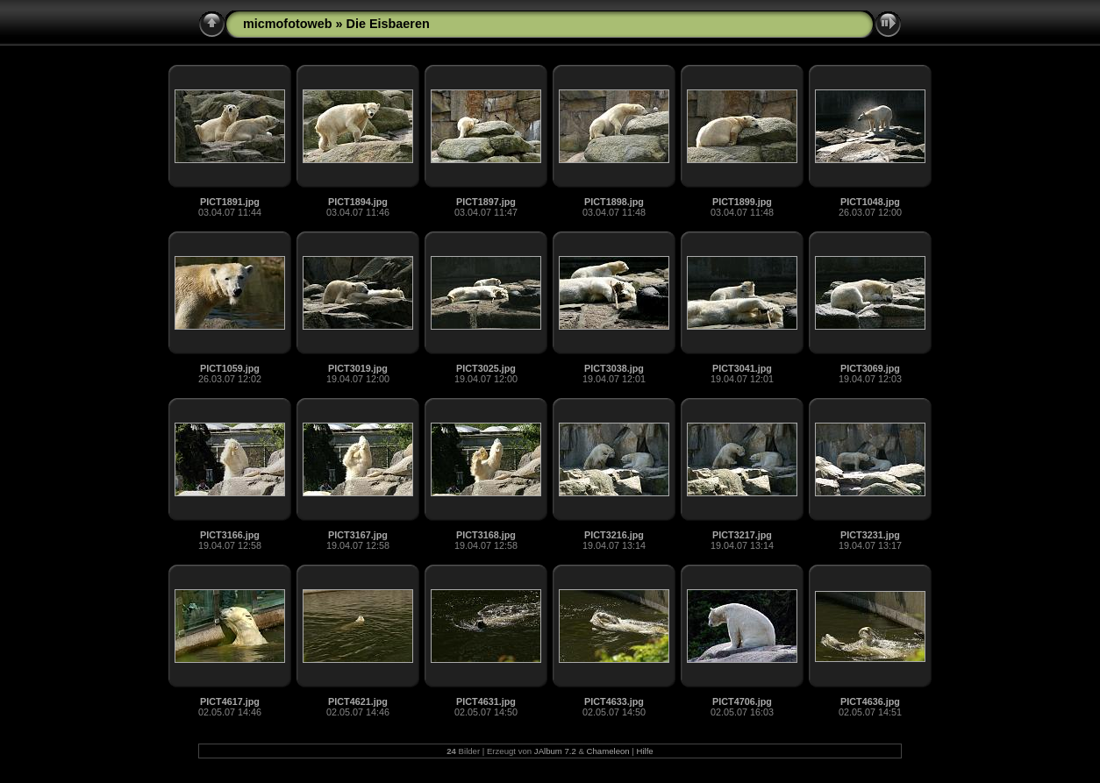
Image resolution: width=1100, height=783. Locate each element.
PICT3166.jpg (230, 535)
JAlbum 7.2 (555, 751)
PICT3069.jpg (870, 368)
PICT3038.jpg (614, 368)
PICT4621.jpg (358, 701)
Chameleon (608, 751)
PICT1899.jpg (742, 201)
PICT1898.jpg (614, 201)
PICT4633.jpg (614, 701)
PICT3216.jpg (614, 535)
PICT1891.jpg (230, 201)
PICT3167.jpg (358, 535)
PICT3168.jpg (486, 535)
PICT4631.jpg (486, 701)
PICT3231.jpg (870, 535)
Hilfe (644, 751)
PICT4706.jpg (742, 701)
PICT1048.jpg (870, 201)
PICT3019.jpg (358, 368)
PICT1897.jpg (486, 201)
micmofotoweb (287, 24)
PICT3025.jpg (486, 368)
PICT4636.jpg (870, 701)
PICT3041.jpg (742, 368)
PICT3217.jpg (742, 535)
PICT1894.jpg (358, 201)
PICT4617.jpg (230, 701)
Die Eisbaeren (388, 24)
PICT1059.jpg (230, 368)
